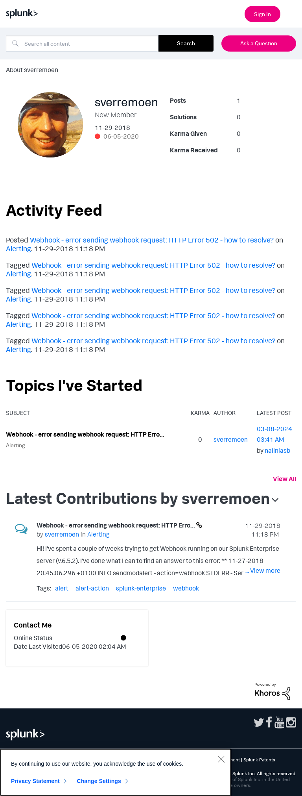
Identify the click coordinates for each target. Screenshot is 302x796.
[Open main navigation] (291, 13)
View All (284, 479)
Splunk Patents (259, 760)
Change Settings (99, 781)
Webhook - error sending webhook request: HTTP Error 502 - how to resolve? (152, 239)
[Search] (82, 43)
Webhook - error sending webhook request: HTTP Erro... (85, 434)
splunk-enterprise (141, 588)
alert (61, 588)
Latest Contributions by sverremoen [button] (138, 498)
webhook (186, 588)
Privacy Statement (35, 781)
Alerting (18, 248)
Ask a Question (258, 43)
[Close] (221, 759)
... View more (262, 570)
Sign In (262, 14)
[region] (115, 772)
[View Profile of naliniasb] (277, 450)
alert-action (92, 588)
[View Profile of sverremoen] (231, 439)
